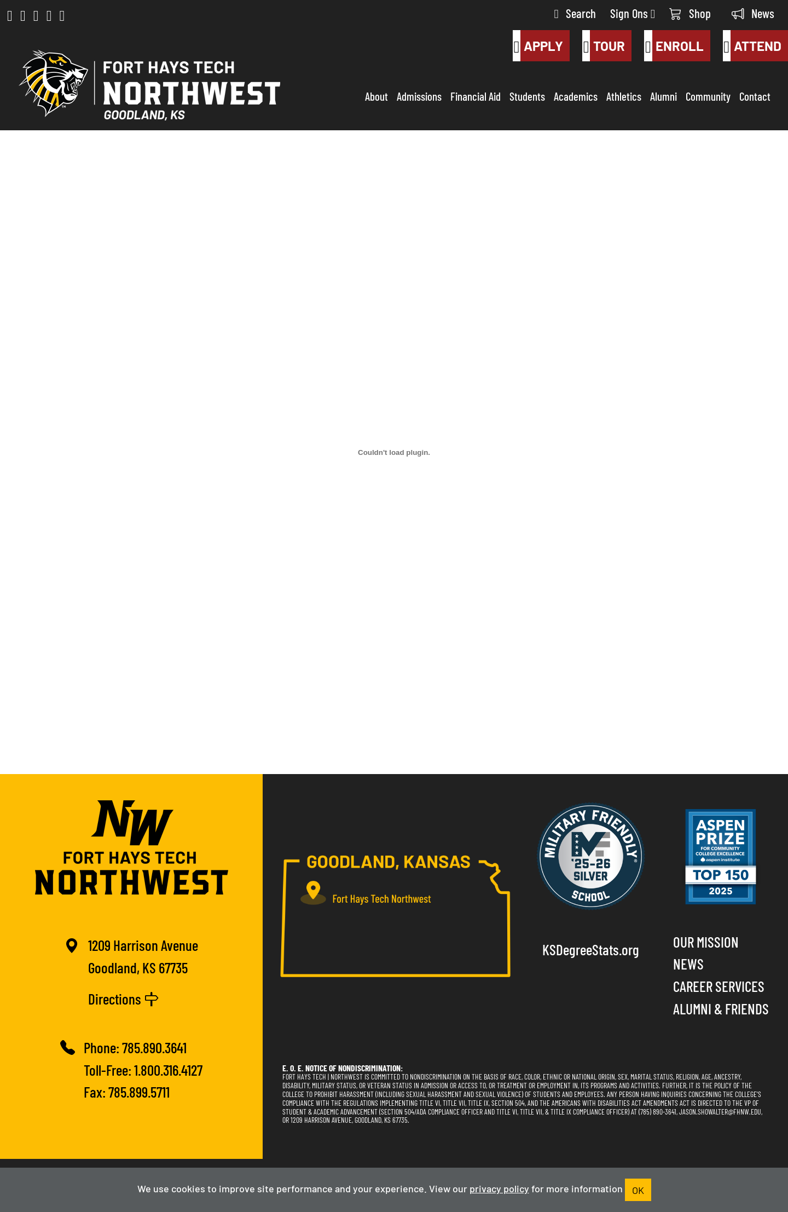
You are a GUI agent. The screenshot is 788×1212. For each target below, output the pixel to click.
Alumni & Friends (721, 1008)
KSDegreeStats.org (590, 949)
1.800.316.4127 (168, 1069)
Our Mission (706, 941)
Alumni (663, 96)
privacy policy (499, 1187)
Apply (538, 46)
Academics (576, 96)
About (376, 96)
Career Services (718, 985)
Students (527, 96)
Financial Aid (475, 96)
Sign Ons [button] (632, 13)
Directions (123, 998)
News (753, 13)
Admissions (419, 96)
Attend (752, 46)
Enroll (673, 46)
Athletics (623, 96)
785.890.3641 (154, 1047)
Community (708, 96)
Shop (690, 13)
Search (575, 13)
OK (638, 1189)
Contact (754, 96)
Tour (603, 46)
